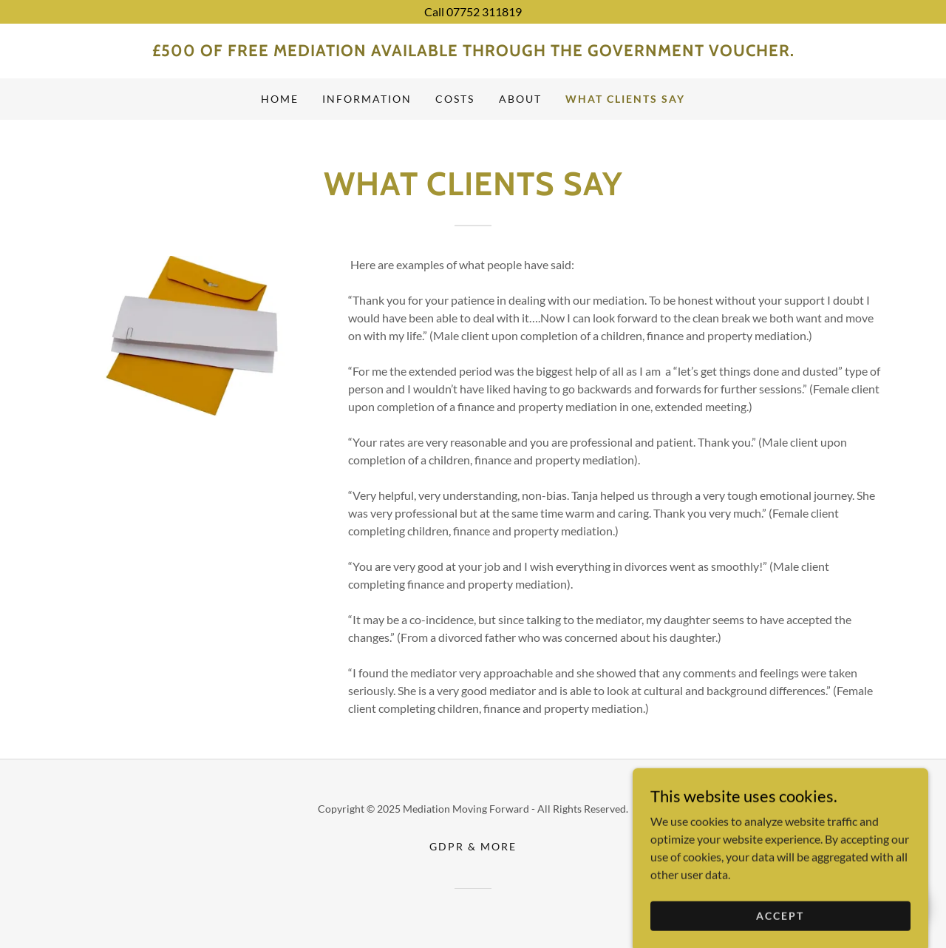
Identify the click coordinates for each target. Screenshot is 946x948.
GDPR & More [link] (473, 846)
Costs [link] (454, 98)
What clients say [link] (625, 98)
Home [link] (280, 98)
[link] (473, 51)
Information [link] (367, 98)
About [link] (520, 98)
